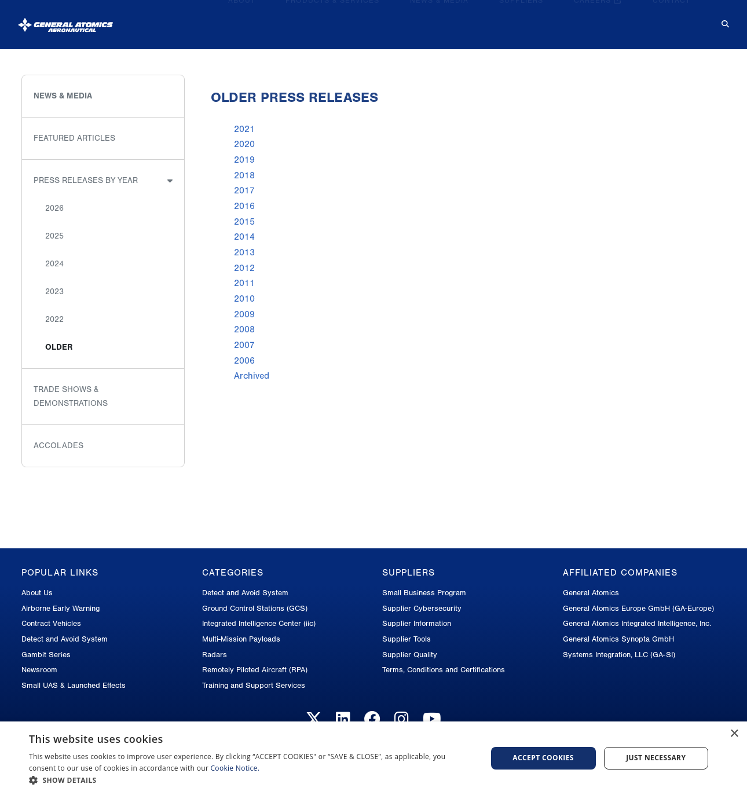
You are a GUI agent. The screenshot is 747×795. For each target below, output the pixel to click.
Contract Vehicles (51, 623)
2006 (244, 361)
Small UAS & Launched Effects (73, 685)
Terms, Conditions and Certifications (443, 669)
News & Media (439, 20)
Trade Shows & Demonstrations (71, 396)
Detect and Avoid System (64, 639)
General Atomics (591, 592)
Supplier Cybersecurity (422, 608)
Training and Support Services (253, 685)
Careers (598, 20)
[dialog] (373, 758)
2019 (244, 160)
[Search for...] (717, 20)
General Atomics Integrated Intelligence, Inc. (637, 623)
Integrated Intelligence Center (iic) (259, 623)
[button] (251, 780)
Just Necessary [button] (656, 758)
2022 (54, 319)
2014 (244, 237)
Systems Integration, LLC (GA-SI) (619, 654)
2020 (244, 144)
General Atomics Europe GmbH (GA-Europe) (638, 608)
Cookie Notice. (235, 768)
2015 (244, 222)
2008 (244, 329)
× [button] (734, 734)
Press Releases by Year (86, 180)
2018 (244, 175)
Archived (251, 376)
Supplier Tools (406, 639)
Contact (671, 20)
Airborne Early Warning (60, 608)
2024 (54, 264)
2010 (244, 299)
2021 (244, 129)
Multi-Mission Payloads (241, 639)
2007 (244, 345)
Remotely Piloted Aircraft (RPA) (254, 669)
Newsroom (39, 669)
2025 (54, 236)
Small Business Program (424, 592)
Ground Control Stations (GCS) (254, 608)
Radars (214, 654)
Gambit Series (46, 654)
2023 (54, 291)
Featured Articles (74, 138)
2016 (244, 206)
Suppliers (521, 20)
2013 (244, 252)
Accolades (58, 445)
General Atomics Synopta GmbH (618, 639)
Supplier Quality (409, 654)
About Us (37, 592)
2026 (54, 208)
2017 (244, 190)
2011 (244, 283)
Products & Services (332, 20)
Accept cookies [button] (543, 758)
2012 (244, 268)
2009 (244, 314)
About (241, 20)
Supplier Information (416, 623)
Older (58, 347)
